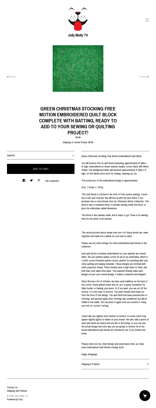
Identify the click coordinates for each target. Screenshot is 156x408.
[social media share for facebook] (24, 180)
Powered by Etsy (15, 399)
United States (80, 142)
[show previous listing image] (15, 76)
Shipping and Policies (17, 390)
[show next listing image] (141, 76)
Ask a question (52, 180)
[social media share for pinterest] (39, 180)
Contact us (12, 387)
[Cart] (144, 395)
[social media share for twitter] (31, 180)
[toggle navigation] (147, 20)
